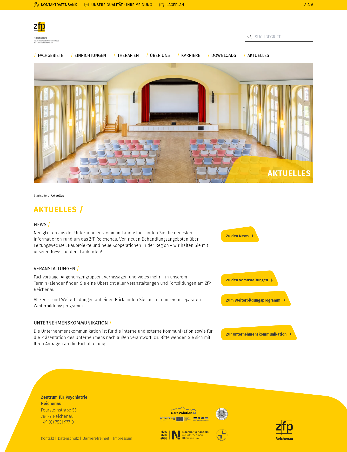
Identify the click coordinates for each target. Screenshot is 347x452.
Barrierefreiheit (96, 438)
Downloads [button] (223, 55)
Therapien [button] (128, 55)
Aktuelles (57, 195)
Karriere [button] (190, 55)
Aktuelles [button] (258, 55)
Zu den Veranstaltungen (247, 280)
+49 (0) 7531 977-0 (57, 422)
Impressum (122, 438)
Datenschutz (69, 438)
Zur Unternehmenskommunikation (256, 334)
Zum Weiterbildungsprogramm (253, 300)
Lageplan (175, 4)
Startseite (40, 195)
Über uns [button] (160, 55)
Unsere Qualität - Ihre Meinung (121, 4)
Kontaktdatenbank (59, 4)
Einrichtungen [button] (90, 55)
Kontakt (48, 438)
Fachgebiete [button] (50, 55)
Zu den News (237, 236)
